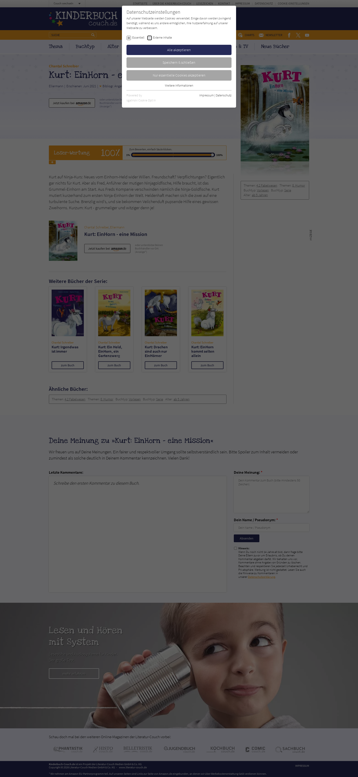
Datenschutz (224, 95)
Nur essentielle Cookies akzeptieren (179, 75)
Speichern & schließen (179, 62)
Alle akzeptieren (179, 50)
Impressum (206, 95)
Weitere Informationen (179, 85)
